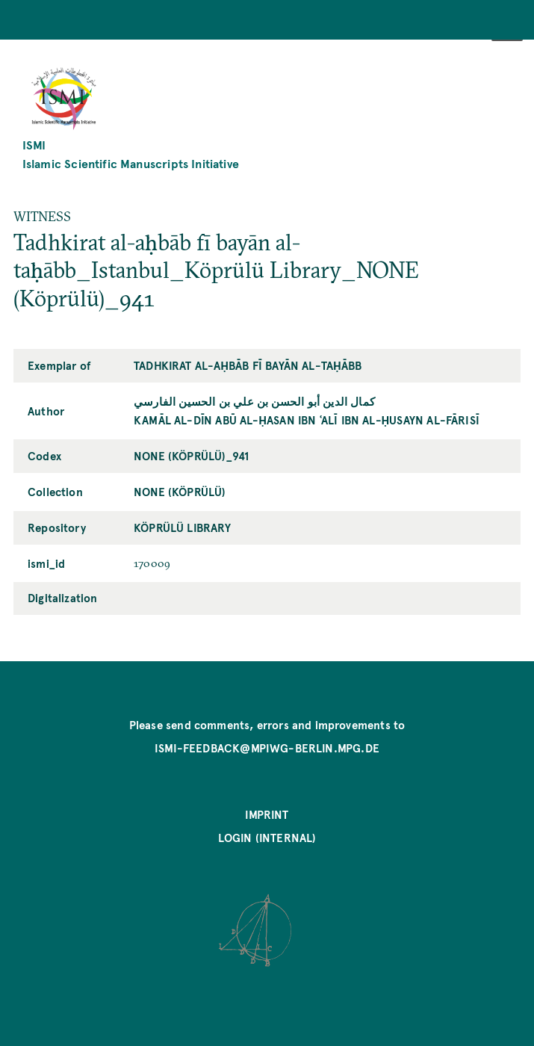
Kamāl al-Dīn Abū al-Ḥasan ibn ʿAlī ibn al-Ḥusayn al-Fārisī (306, 419)
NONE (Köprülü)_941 (191, 455)
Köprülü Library (182, 527)
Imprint (266, 814)
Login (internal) (267, 837)
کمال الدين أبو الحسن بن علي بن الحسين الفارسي (254, 401)
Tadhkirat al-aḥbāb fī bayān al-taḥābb (247, 365)
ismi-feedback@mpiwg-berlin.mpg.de (267, 747)
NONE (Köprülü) (180, 491)
